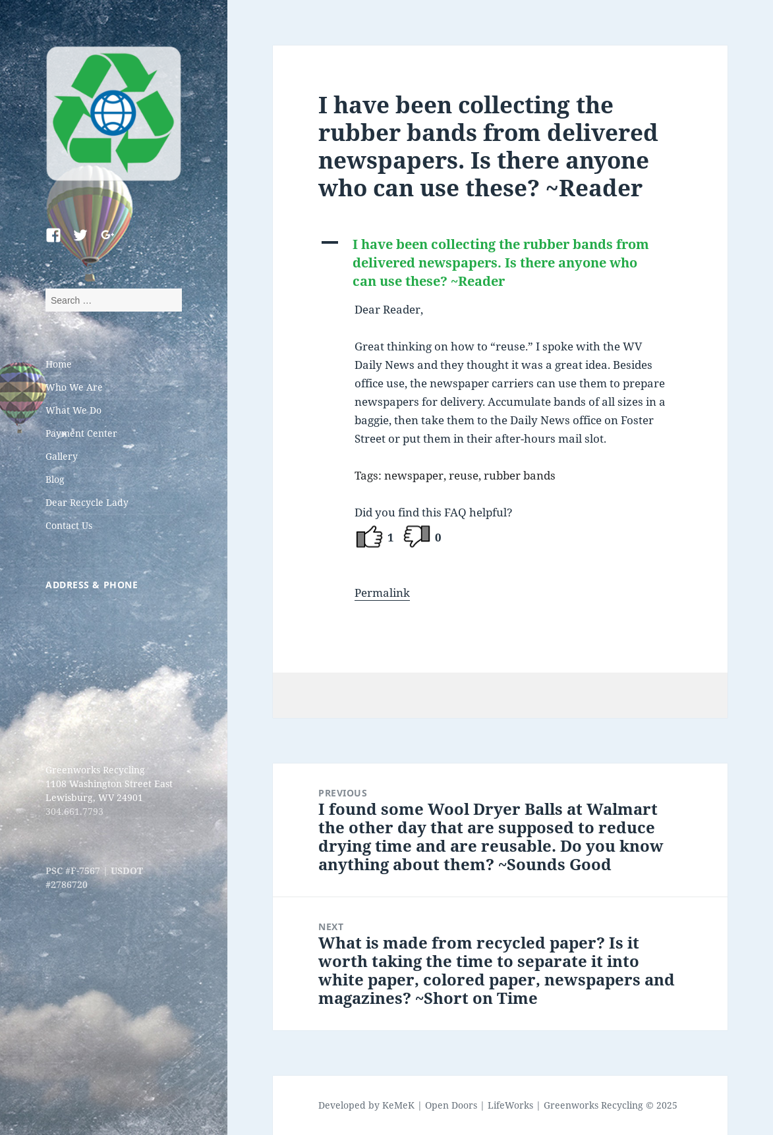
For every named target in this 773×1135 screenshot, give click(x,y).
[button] (500, 263)
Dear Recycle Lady (87, 502)
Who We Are (74, 387)
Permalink (382, 592)
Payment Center (81, 433)
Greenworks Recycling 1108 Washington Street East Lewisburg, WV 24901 (109, 783)
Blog (55, 479)
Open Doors (451, 1105)
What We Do (73, 410)
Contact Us (68, 525)
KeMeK (398, 1105)
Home (58, 364)
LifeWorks (510, 1105)
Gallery (61, 456)
